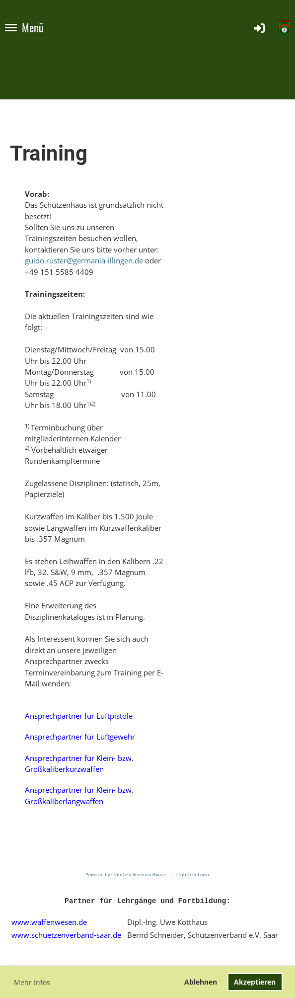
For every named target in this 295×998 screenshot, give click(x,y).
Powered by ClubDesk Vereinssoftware (125, 874)
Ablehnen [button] (200, 982)
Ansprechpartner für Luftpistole (79, 716)
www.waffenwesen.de (49, 922)
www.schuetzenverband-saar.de (66, 935)
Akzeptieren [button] (255, 982)
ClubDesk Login (192, 874)
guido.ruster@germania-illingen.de (84, 260)
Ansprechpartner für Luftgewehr (80, 737)
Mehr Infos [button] (32, 982)
